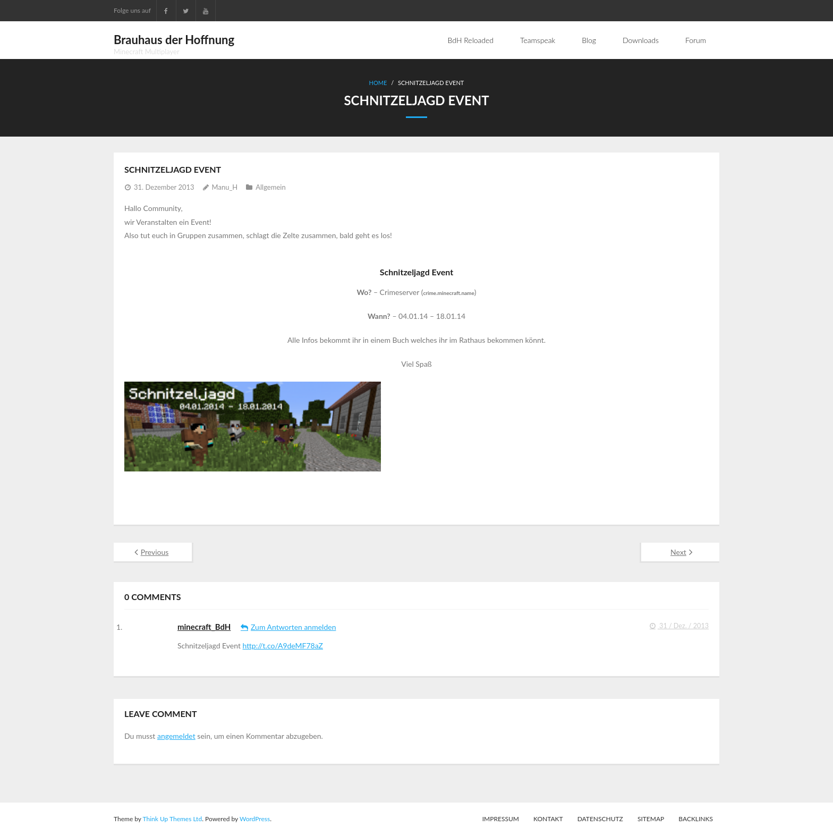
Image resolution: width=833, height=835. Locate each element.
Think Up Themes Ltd (172, 819)
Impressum (500, 819)
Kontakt (548, 819)
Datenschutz (600, 819)
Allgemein (270, 187)
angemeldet (176, 735)
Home (378, 82)
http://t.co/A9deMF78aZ (283, 645)
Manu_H (225, 187)
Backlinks (695, 819)
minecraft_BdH (204, 626)
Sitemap (651, 819)
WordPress (255, 819)
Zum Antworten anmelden (293, 626)
